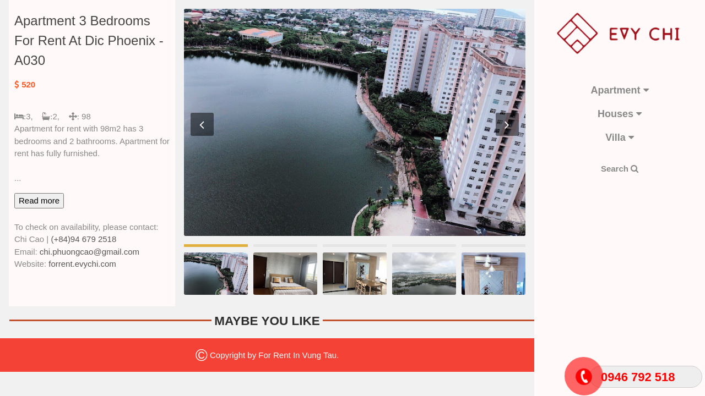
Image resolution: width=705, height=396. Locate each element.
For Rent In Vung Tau (297, 355)
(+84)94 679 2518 (83, 239)
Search (619, 168)
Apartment (619, 90)
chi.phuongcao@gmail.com (89, 251)
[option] (354, 122)
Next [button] (507, 124)
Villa (619, 137)
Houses (620, 113)
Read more (39, 200)
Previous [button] (202, 124)
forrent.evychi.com (82, 263)
